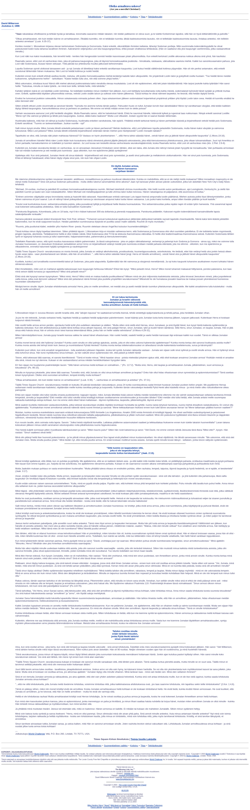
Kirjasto (116, 807)
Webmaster (111, 794)
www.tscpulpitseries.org (125, 779)
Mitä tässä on (116, 805)
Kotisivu (134, 16)
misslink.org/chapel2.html (128, 775)
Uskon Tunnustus (138, 805)
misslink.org (129, 773)
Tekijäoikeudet (155, 16)
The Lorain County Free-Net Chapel (132, 785)
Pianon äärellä (96, 807)
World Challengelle (41, 754)
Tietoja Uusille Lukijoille (143, 739)
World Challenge (36, 734)
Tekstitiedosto (94, 16)
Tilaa (143, 16)
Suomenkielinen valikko (116, 16)
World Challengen (212, 754)
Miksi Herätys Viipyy (95, 805)
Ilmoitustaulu (107, 807)
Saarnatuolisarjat (152, 807)
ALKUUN (125, 790)
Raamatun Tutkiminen (154, 805)
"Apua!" (107, 805)
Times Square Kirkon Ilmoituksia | (125, 739)
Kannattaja (126, 805)
